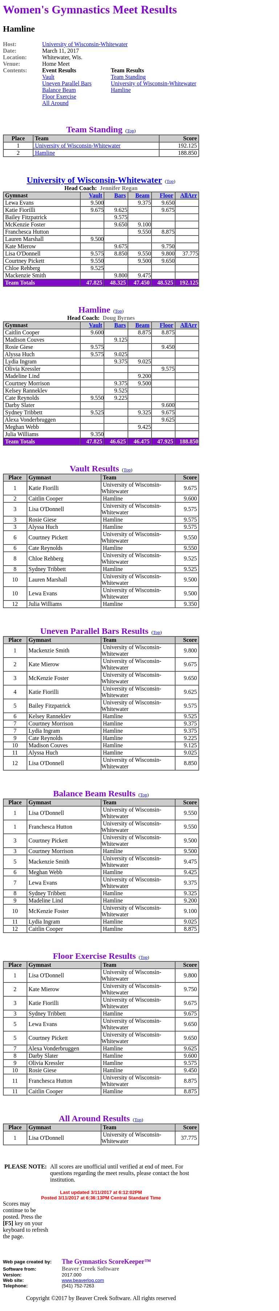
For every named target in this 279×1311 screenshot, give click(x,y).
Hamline (121, 90)
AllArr (188, 195)
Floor (166, 195)
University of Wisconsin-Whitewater (85, 44)
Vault (48, 77)
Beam (143, 195)
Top (130, 130)
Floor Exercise (59, 96)
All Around (55, 103)
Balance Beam (59, 90)
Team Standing (128, 77)
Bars (120, 195)
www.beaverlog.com (83, 1280)
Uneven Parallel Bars (67, 83)
